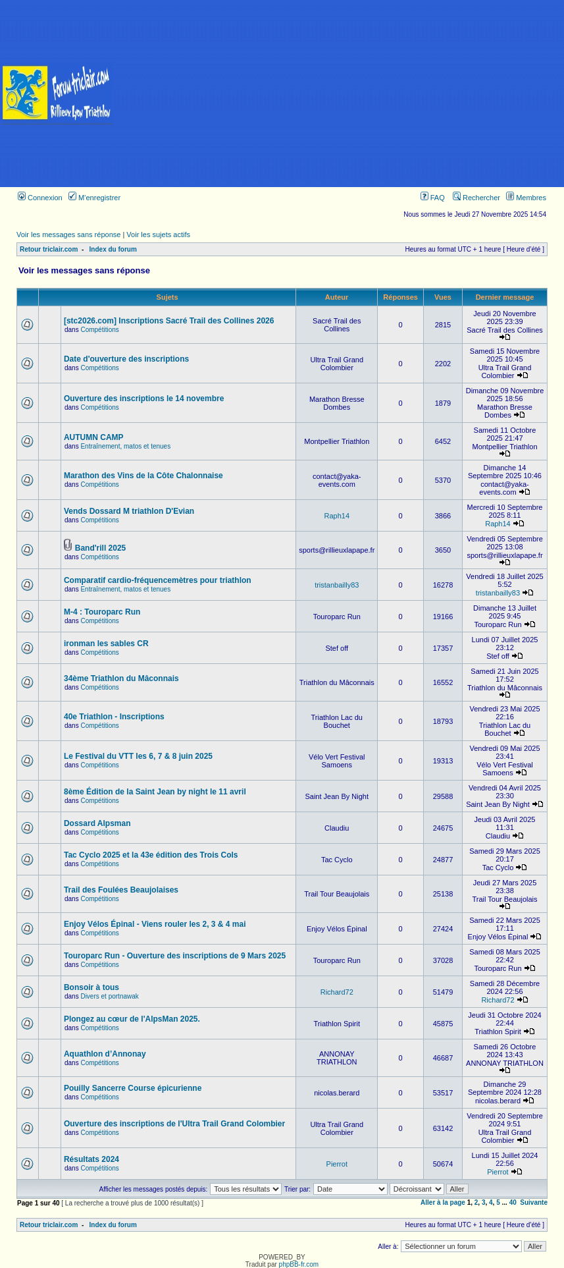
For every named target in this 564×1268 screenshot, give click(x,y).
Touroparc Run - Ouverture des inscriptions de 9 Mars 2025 (175, 955)
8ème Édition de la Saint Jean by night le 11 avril (155, 791)
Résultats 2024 (91, 1159)
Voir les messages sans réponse (68, 234)
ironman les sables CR (106, 643)
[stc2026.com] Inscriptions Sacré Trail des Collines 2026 (169, 320)
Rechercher (476, 198)
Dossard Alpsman (97, 823)
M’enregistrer (94, 198)
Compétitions (99, 329)
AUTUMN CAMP (94, 437)
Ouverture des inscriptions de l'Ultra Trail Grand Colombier (174, 1123)
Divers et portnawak (109, 996)
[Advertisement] (339, 93)
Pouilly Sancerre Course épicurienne (132, 1088)
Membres (526, 198)
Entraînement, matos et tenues (125, 446)
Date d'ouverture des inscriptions (126, 359)
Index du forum (113, 249)
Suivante (534, 1202)
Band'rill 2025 (100, 548)
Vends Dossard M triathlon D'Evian (129, 511)
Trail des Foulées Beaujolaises (121, 890)
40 (513, 1202)
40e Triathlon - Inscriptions (114, 716)
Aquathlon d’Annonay (105, 1054)
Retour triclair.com (49, 249)
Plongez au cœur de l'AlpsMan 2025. (132, 1019)
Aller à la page (443, 1202)
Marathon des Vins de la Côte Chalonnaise (143, 475)
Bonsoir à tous (91, 987)
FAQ (433, 198)
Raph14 (336, 516)
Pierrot (336, 1164)
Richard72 (336, 992)
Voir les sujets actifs (158, 234)
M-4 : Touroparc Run (102, 612)
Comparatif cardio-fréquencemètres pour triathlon (157, 580)
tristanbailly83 (337, 585)
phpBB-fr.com (299, 1264)
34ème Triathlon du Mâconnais (121, 678)
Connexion (40, 198)
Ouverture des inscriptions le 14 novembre (144, 398)
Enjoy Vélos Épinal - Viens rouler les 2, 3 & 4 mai (155, 924)
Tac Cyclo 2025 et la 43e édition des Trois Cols (151, 855)
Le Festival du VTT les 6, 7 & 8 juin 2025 (138, 756)
